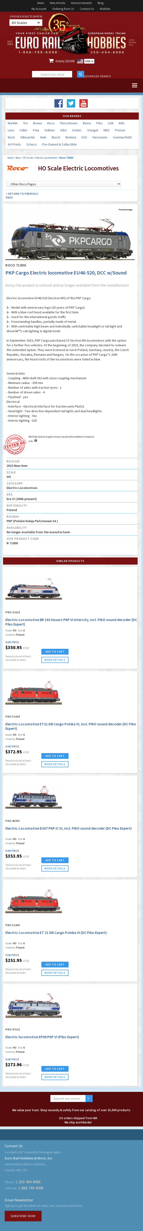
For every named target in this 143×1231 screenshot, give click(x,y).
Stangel (92, 130)
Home (10, 157)
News (40, 3)
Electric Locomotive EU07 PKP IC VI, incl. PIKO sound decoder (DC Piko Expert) (68, 828)
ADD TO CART (55, 651)
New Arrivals (57, 3)
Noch (11, 137)
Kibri (63, 130)
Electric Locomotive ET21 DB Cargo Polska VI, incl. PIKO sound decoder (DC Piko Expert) (70, 726)
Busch (56, 137)
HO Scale (28, 157)
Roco (51, 123)
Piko (99, 123)
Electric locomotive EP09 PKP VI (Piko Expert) (42, 1036)
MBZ (106, 130)
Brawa (37, 123)
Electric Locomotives (46, 157)
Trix (25, 123)
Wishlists (105, 9)
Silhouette (27, 137)
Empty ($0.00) (65, 61)
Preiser (120, 130)
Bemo (87, 123)
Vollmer (49, 130)
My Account (39, 9)
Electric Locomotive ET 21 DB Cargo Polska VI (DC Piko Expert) (56, 932)
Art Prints (14, 144)
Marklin (13, 123)
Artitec (77, 130)
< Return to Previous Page (22, 195)
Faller (24, 130)
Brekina (71, 137)
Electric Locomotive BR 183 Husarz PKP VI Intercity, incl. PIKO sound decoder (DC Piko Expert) (71, 621)
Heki (43, 137)
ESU (84, 137)
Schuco (31, 144)
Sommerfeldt (122, 137)
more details (54, 660)
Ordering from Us (63, 9)
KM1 (122, 123)
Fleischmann (68, 123)
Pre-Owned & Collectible (59, 144)
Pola (36, 130)
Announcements (81, 3)
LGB (110, 123)
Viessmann (99, 137)
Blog (100, 3)
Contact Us (87, 9)
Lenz (11, 130)
